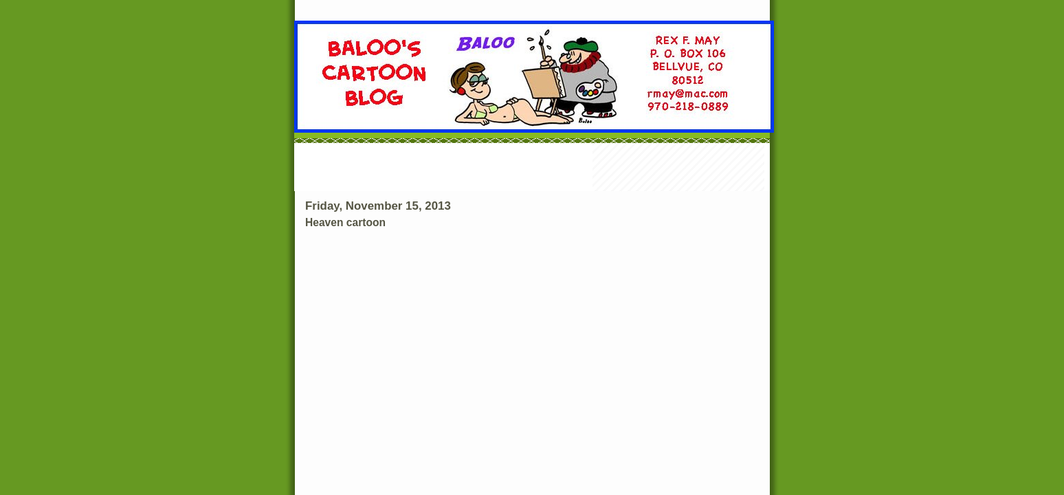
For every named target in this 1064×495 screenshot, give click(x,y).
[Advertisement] (532, 168)
